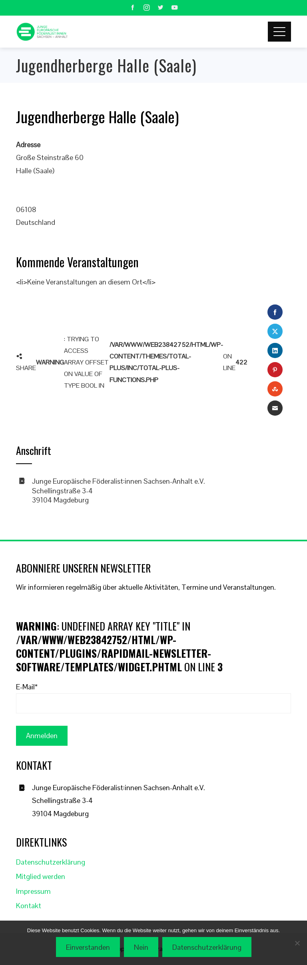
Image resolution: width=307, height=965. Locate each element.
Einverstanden (88, 947)
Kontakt (28, 905)
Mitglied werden (40, 876)
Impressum (33, 891)
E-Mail (27, 686)
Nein (141, 947)
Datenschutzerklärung (50, 862)
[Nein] (297, 943)
